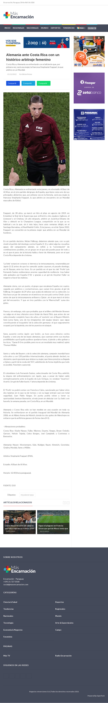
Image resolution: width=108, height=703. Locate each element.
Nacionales (33, 28)
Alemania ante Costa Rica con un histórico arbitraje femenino (32, 57)
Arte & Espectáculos (64, 623)
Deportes (55, 28)
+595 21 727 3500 (11, 582)
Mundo (44, 28)
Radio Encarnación (63, 656)
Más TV (6, 656)
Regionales (18, 28)
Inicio (7, 28)
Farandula (7, 637)
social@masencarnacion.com (15, 584)
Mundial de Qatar (27, 495)
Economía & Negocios (12, 630)
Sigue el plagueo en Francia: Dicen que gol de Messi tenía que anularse (53, 529)
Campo (58, 630)
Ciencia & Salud (10, 602)
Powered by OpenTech (96, 696)
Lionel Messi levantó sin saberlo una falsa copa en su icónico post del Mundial (19, 529)
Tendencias (69, 28)
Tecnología (8, 623)
